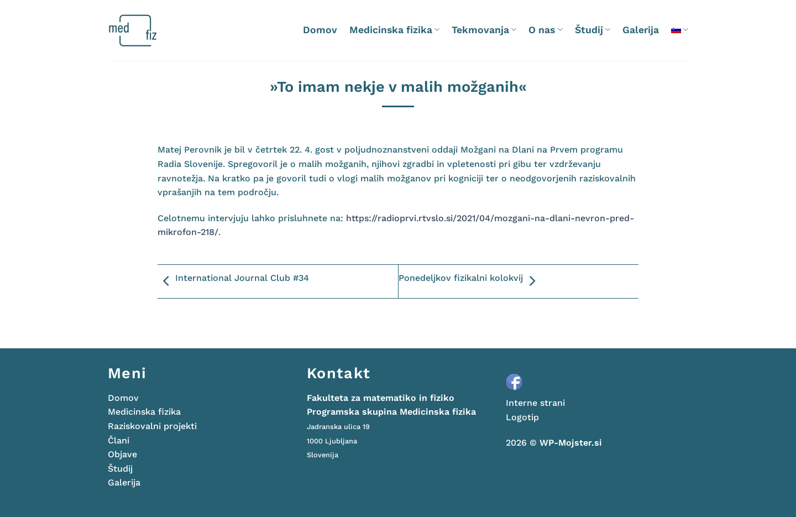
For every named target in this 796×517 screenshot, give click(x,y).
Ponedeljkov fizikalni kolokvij (470, 281)
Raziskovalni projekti (152, 426)
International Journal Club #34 (233, 281)
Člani (118, 440)
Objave (122, 454)
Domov (320, 29)
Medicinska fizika (394, 29)
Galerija (640, 29)
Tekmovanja (484, 29)
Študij (592, 29)
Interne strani (535, 403)
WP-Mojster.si (571, 442)
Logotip (522, 417)
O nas (545, 29)
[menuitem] (679, 29)
